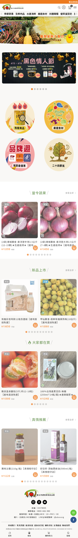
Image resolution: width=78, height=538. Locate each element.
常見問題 (20, 525)
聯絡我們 (66, 525)
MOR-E (69, 529)
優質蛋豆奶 (66, 13)
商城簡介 (12, 525)
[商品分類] (75, 7)
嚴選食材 (42, 13)
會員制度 (29, 525)
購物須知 (49, 525)
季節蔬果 (8, 13)
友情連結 (57, 525)
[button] (76, 13)
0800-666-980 (43, 511)
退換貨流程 (39, 525)
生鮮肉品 (20, 13)
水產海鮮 (31, 13)
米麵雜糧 (53, 13)
